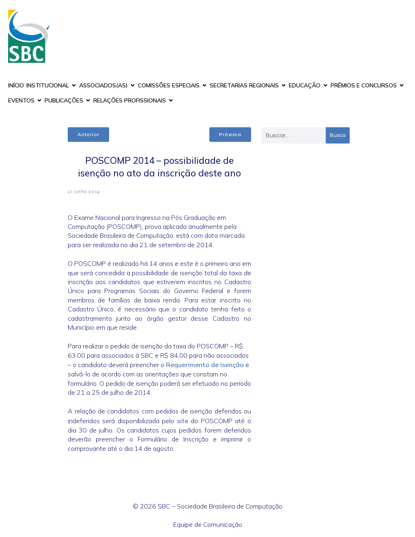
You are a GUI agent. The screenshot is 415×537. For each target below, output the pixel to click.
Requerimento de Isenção (205, 365)
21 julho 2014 (84, 191)
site (182, 421)
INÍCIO (16, 85)
